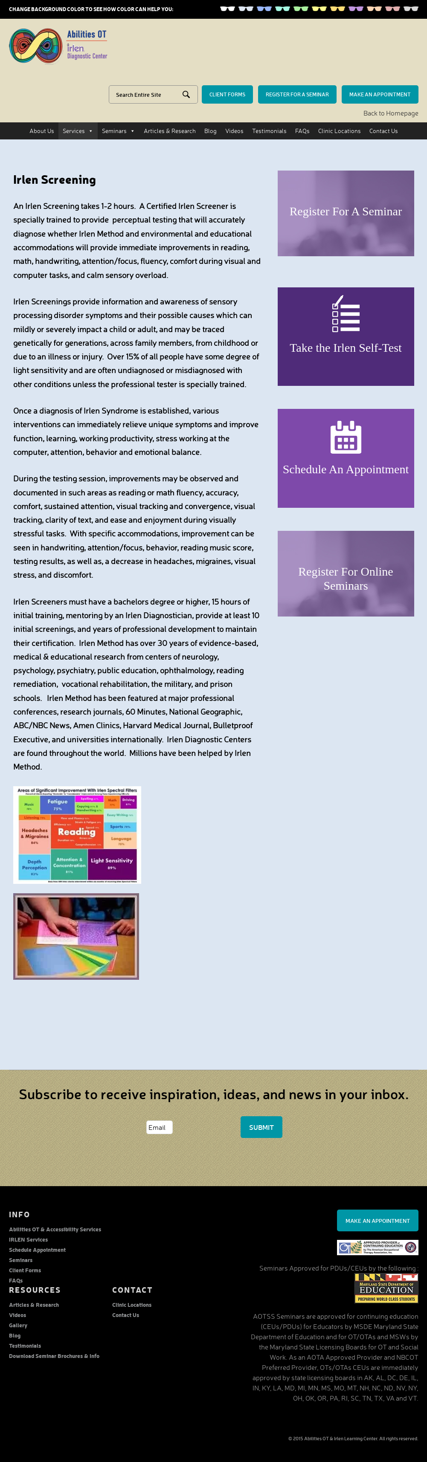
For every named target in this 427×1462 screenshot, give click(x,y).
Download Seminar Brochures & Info (54, 1355)
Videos (234, 130)
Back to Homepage (390, 113)
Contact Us (383, 130)
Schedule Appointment (37, 1249)
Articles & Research (170, 130)
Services (78, 130)
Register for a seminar (297, 94)
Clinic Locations (339, 130)
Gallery (18, 1325)
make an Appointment (380, 94)
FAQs (302, 130)
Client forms (227, 94)
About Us (41, 130)
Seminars (118, 130)
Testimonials (269, 130)
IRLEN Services (28, 1239)
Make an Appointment (378, 1220)
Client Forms (25, 1270)
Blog (210, 130)
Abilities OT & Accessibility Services (55, 1229)
